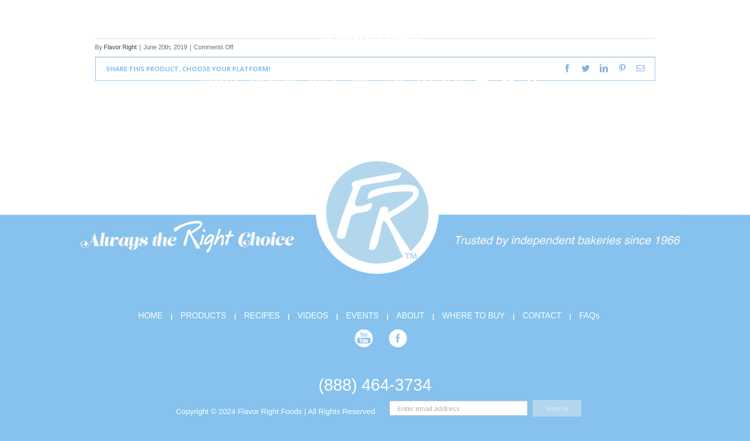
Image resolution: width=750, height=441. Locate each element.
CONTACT (541, 315)
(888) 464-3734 (374, 385)
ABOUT (411, 315)
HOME (150, 315)
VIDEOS (312, 315)
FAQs (589, 315)
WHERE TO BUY (473, 315)
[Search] (532, 78)
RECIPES (262, 315)
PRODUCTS (203, 315)
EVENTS (362, 315)
